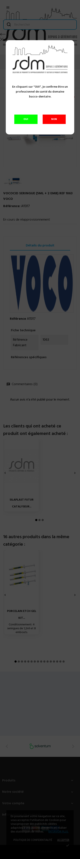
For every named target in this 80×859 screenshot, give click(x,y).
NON (54, 119)
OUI (25, 119)
